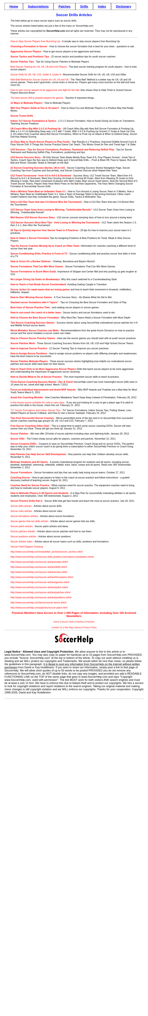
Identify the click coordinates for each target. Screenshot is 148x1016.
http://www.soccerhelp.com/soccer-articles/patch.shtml (39, 587)
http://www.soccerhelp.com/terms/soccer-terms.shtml (38, 602)
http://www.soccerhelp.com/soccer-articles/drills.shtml (38, 567)
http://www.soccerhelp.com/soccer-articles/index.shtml (39, 562)
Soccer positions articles (23, 536)
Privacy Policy (90, 627)
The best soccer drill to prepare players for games (36, 98)
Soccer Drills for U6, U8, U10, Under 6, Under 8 (35, 74)
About (78, 627)
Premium (90, 621)
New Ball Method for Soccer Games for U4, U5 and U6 (39, 79)
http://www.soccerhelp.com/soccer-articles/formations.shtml (41, 577)
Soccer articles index (21, 541)
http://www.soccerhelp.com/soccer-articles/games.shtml (39, 582)
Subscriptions (38, 6)
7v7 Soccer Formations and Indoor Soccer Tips (35, 410)
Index (102, 6)
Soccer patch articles (21, 526)
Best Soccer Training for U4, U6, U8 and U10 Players (38, 66)
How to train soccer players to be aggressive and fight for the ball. (45, 90)
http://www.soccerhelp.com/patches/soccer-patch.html (39, 607)
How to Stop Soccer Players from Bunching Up (35, 41)
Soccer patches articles (22, 531)
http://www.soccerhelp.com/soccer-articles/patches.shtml (40, 592)
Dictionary (123, 6)
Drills (84, 6)
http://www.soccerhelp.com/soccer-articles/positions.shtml (40, 597)
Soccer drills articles (21, 506)
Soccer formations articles (24, 516)
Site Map (68, 627)
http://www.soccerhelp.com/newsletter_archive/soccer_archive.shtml (46, 551)
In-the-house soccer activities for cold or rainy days (37, 402)
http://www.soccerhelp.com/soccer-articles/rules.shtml (38, 572)
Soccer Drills (67, 621)
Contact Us (56, 627)
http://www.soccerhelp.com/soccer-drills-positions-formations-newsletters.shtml (52, 557)
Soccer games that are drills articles (29, 521)
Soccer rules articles (21, 511)
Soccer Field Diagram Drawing (26, 546)
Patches (64, 6)
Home (13, 6)
